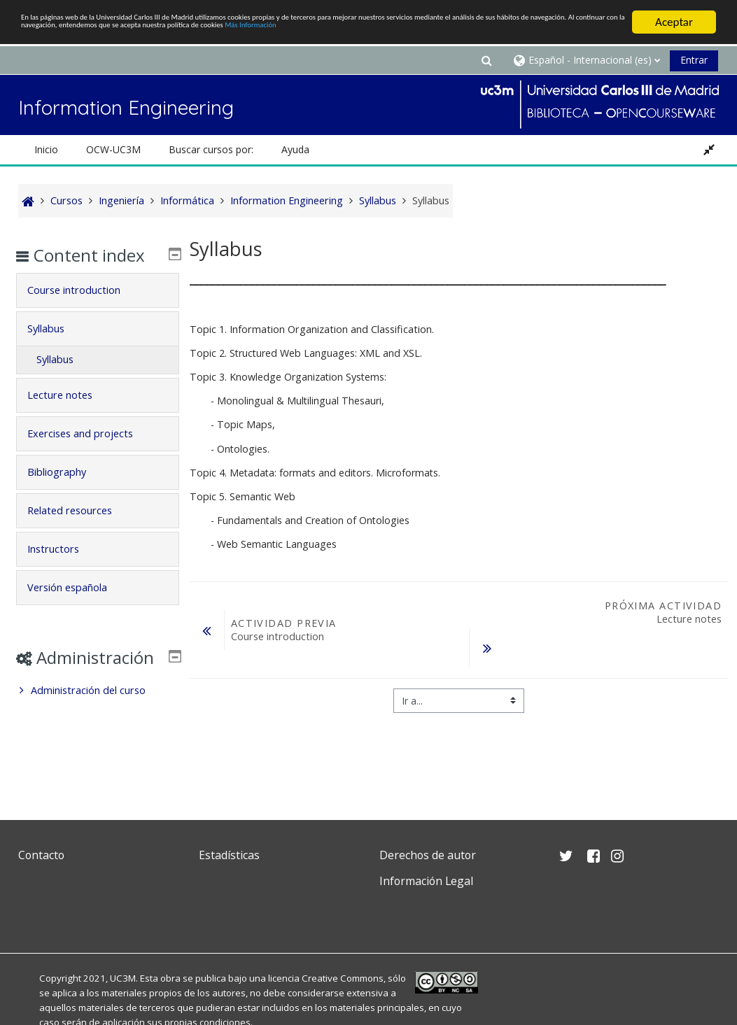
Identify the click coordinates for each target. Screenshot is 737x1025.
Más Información (193, 46)
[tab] (97, 310)
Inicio (46, 149)
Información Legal (426, 881)
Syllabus (56, 348)
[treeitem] (98, 731)
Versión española (78, 607)
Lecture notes (70, 415)
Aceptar (674, 22)
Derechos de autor (427, 855)
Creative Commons (343, 978)
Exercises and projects (90, 453)
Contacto (41, 855)
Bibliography (67, 492)
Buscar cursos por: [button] (211, 149)
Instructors (64, 569)
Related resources (80, 530)
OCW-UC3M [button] (113, 149)
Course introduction (84, 310)
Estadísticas (229, 855)
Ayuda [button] (295, 149)
